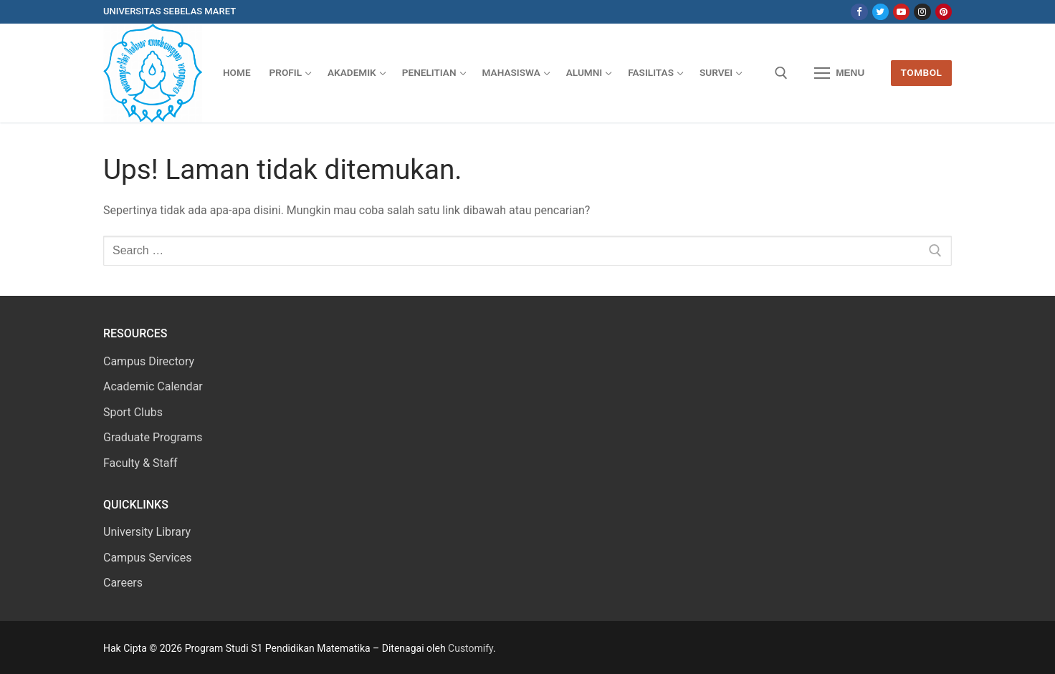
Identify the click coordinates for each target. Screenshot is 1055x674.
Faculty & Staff (140, 463)
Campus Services (147, 557)
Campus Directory (148, 361)
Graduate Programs (153, 437)
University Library (147, 532)
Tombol (921, 72)
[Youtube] (901, 12)
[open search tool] (781, 73)
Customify (470, 648)
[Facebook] (859, 12)
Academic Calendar (153, 386)
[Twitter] (880, 12)
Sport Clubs (133, 412)
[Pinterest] (943, 12)
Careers (123, 582)
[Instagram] (922, 12)
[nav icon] (839, 73)
